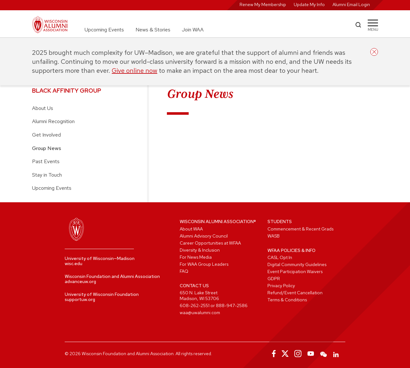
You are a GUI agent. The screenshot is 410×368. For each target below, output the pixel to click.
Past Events (46, 161)
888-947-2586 (232, 305)
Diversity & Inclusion (200, 250)
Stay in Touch (47, 174)
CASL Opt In (279, 257)
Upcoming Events (104, 29)
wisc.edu (73, 263)
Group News (46, 148)
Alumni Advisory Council (204, 236)
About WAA (191, 229)
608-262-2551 (194, 305)
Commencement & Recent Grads (300, 229)
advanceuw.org (80, 281)
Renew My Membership (263, 4)
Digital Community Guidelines (296, 264)
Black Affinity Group (66, 90)
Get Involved (46, 134)
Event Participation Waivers (295, 271)
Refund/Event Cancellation (295, 293)
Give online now (134, 70)
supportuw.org (80, 299)
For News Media (196, 257)
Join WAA (193, 29)
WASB (273, 236)
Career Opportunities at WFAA (210, 243)
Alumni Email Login (351, 4)
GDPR (273, 278)
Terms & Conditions (287, 300)
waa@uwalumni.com (200, 312)
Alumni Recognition (53, 121)
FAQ (184, 271)
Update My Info (309, 4)
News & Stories (152, 29)
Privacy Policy (281, 286)
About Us (42, 108)
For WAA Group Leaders (204, 264)
